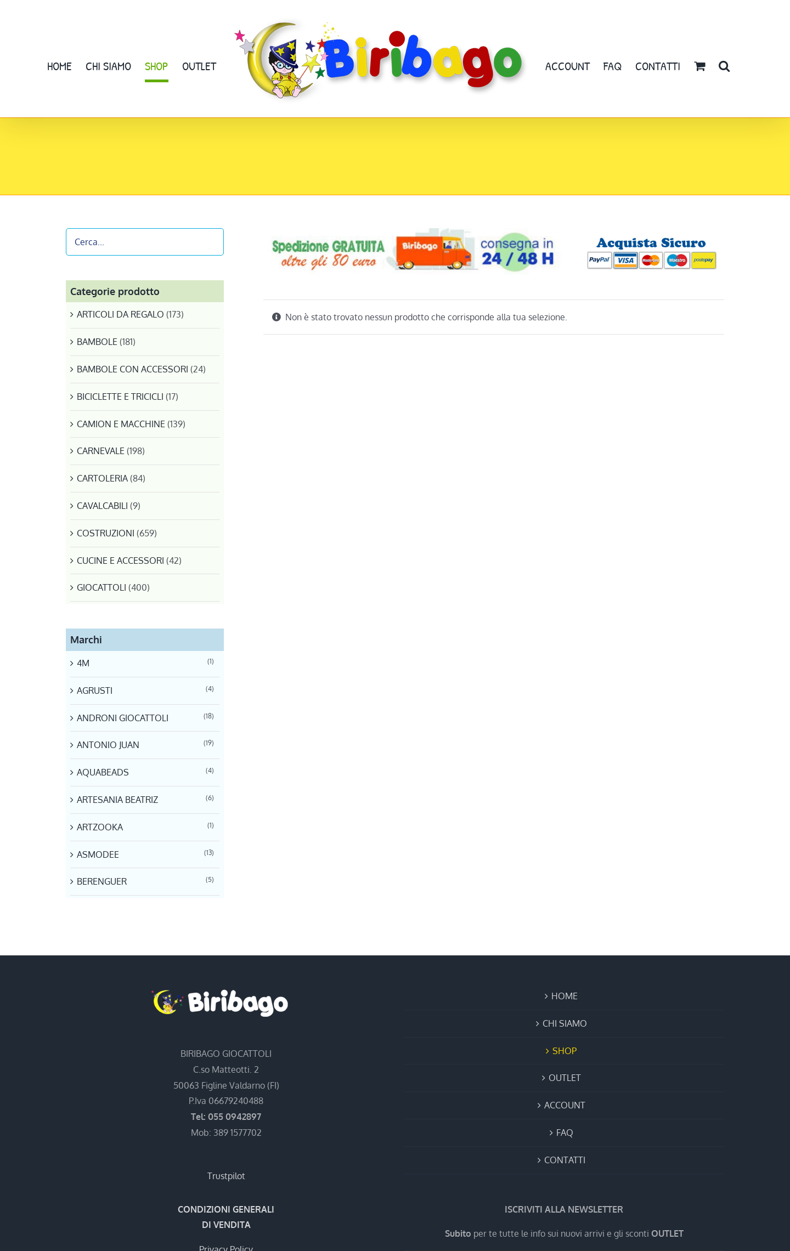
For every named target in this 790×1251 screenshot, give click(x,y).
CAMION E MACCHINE (121, 423)
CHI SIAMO (565, 1023)
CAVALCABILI (102, 505)
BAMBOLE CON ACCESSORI (132, 369)
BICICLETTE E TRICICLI (120, 396)
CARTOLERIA (102, 478)
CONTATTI (564, 1159)
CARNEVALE (101, 450)
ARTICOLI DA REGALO (120, 314)
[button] (724, 66)
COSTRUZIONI (105, 533)
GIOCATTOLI (101, 587)
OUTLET (565, 1077)
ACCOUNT (564, 1105)
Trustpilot (226, 1175)
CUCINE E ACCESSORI (120, 560)
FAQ (564, 1132)
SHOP (564, 1050)
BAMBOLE (97, 341)
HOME (564, 995)
